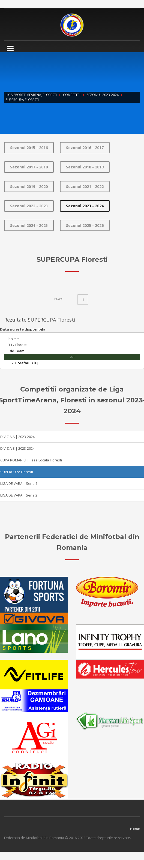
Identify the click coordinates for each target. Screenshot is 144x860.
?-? (72, 357)
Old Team (16, 351)
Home (135, 829)
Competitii (71, 95)
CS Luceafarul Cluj (23, 362)
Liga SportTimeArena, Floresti (31, 95)
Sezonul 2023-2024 (103, 95)
